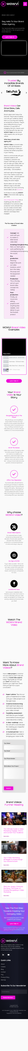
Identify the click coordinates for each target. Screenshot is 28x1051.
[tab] (14, 358)
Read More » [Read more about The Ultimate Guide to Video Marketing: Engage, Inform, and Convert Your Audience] (6, 836)
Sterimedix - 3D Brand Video (16, 361)
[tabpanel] (14, 345)
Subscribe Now (8, 997)
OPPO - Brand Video (14, 369)
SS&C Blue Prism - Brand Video (16, 365)
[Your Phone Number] (14, 762)
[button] (2, 93)
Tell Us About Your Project (11, 766)
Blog (2, 969)
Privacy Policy (5, 977)
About (3, 964)
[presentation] (15, 785)
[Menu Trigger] (25, 4)
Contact (3, 972)
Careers (3, 967)
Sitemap (3, 980)
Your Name (7, 743)
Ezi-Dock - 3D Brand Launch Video (16, 373)
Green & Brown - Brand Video (16, 357)
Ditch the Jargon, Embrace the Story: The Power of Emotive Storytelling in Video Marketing (14, 889)
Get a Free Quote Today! (11, 200)
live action (20, 189)
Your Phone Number (9, 758)
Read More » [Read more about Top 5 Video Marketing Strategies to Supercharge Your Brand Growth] (6, 865)
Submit (8, 788)
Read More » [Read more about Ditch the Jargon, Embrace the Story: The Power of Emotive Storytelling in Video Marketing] (6, 895)
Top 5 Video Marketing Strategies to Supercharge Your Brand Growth (13, 859)
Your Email (7, 751)
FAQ (2, 974)
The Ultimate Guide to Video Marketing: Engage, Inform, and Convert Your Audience (14, 830)
